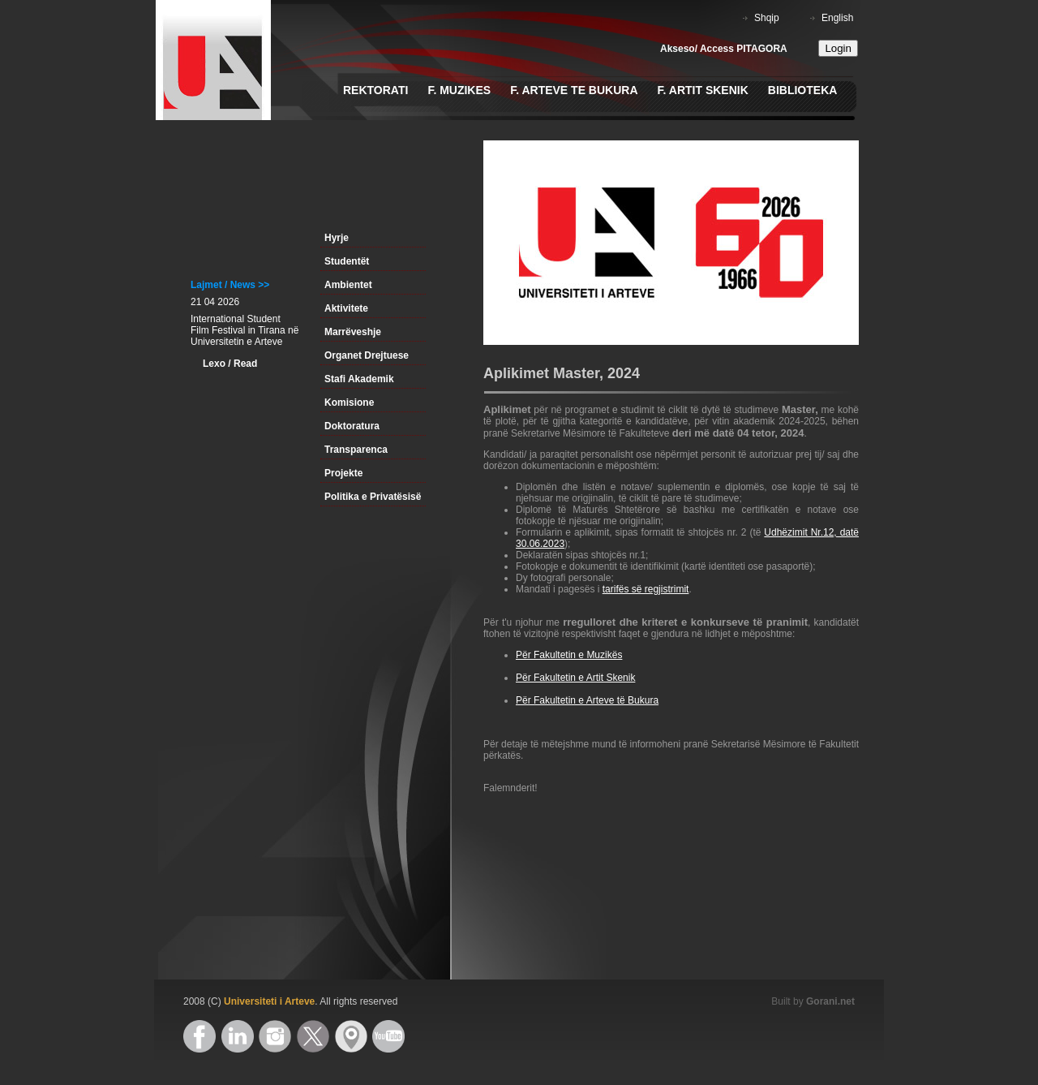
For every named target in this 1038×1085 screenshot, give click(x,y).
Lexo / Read (230, 363)
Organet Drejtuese (366, 355)
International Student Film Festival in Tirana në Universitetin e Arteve (244, 330)
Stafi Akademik (359, 379)
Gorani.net (830, 1001)
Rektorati (375, 90)
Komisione (349, 402)
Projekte (343, 473)
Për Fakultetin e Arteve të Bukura (587, 700)
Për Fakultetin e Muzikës (569, 655)
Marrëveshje (352, 332)
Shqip (766, 18)
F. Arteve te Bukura (573, 90)
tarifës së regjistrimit (646, 589)
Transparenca (356, 449)
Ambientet (348, 285)
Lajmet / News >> (230, 285)
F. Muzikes (459, 90)
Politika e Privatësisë (372, 496)
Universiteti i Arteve (269, 1001)
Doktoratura (352, 426)
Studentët (346, 261)
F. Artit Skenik (703, 90)
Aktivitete (346, 308)
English (837, 18)
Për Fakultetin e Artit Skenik (575, 677)
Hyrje (336, 237)
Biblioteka (803, 90)
